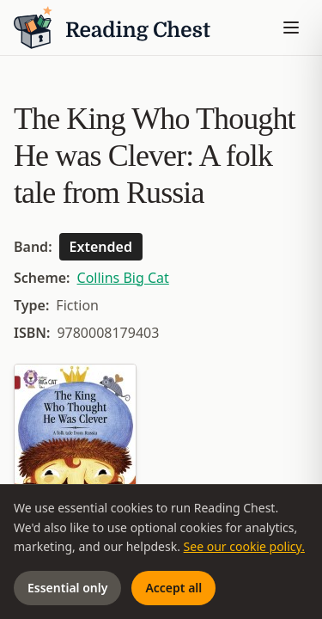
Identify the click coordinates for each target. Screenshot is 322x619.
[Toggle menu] (291, 27)
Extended (101, 246)
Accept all (173, 587)
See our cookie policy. (244, 546)
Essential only (67, 587)
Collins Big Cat (123, 277)
